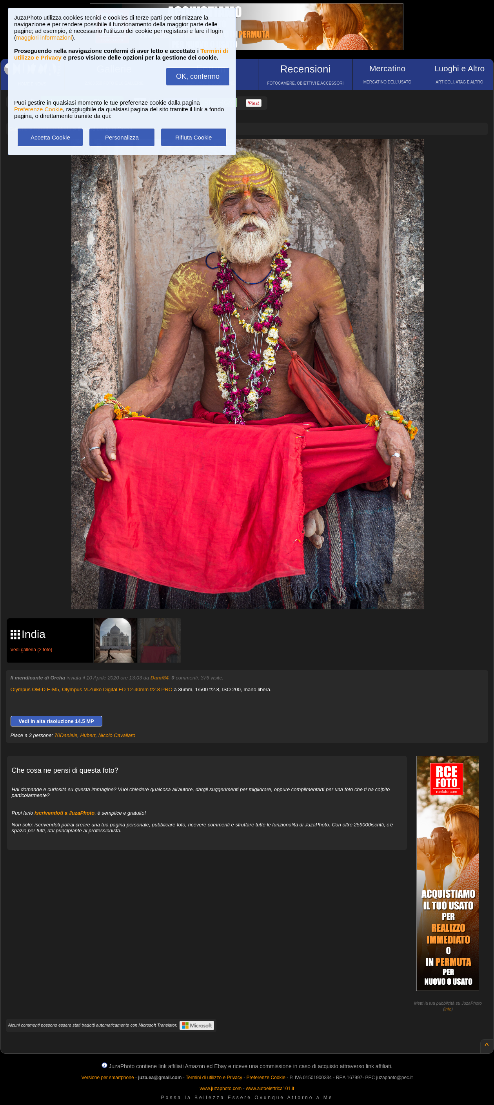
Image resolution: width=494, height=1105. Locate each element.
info (448, 1009)
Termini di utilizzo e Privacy (214, 1077)
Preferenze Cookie (38, 109)
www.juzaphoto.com (221, 1088)
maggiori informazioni (44, 37)
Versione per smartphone (107, 1077)
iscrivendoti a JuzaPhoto (64, 813)
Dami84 (160, 678)
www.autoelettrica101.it (270, 1088)
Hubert (87, 735)
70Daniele (66, 735)
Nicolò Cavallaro (117, 735)
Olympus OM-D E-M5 (35, 689)
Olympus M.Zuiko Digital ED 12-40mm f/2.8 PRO (117, 689)
